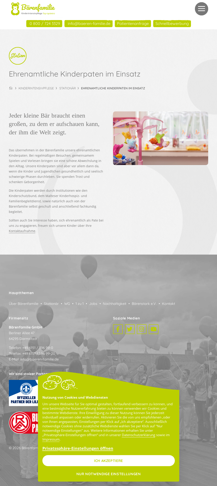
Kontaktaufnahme (22, 231)
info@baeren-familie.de (39, 359)
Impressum (51, 439)
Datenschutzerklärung (138, 435)
